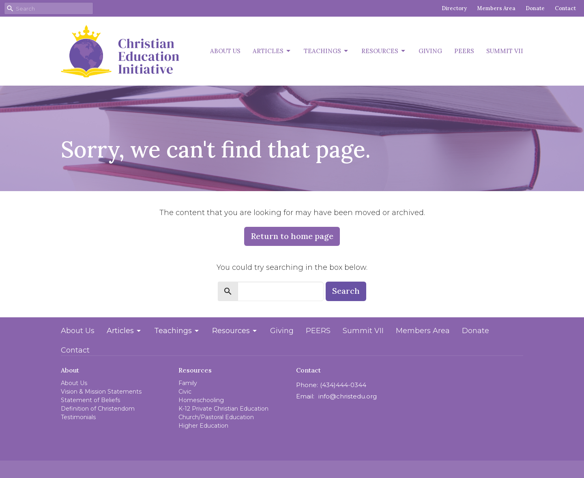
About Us (225, 51)
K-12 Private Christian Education (223, 408)
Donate (535, 8)
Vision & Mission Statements (101, 391)
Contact (565, 8)
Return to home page (292, 236)
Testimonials (78, 417)
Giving (430, 51)
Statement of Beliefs (90, 400)
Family (187, 383)
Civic (184, 391)
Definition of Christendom (98, 408)
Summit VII (504, 51)
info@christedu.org (347, 396)
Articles (272, 51)
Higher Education (203, 425)
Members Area (496, 8)
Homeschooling (201, 400)
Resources (383, 51)
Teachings (326, 51)
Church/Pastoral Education (216, 417)
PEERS (464, 51)
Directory (454, 8)
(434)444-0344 (343, 385)
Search (346, 291)
